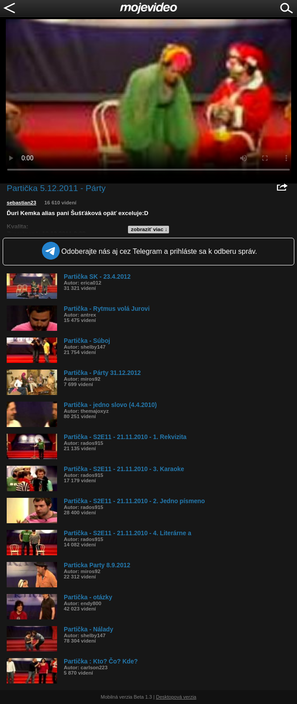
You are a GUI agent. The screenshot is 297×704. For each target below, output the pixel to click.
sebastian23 (21, 202)
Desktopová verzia (176, 697)
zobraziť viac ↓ (149, 229)
